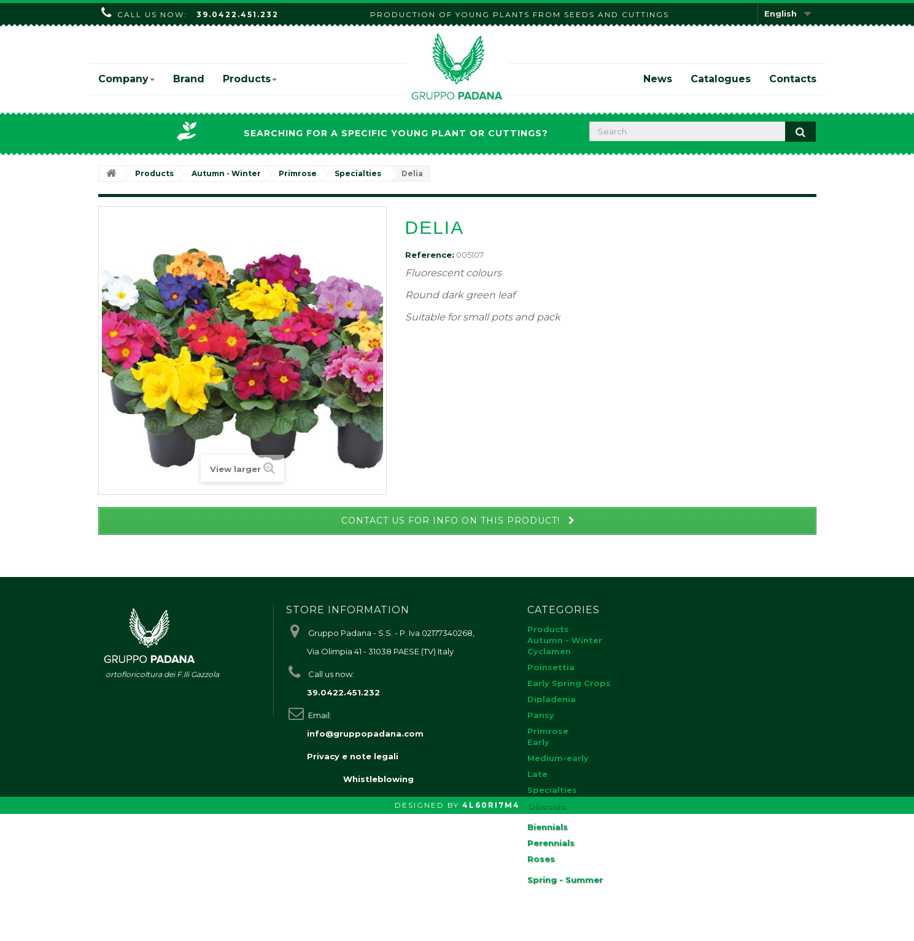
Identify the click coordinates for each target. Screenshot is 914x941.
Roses (541, 859)
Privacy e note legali (352, 756)
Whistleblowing (378, 906)
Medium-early (558, 758)
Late (537, 774)
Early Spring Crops (569, 683)
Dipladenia (551, 699)
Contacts (792, 79)
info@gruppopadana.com (365, 733)
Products (250, 79)
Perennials (551, 843)
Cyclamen (549, 651)
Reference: (429, 255)
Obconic (546, 806)
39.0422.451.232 (237, 14)
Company (126, 79)
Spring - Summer (565, 880)
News (657, 79)
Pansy (540, 715)
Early (538, 742)
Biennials (547, 827)
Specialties (552, 790)
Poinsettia (551, 667)
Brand (188, 79)
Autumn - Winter (564, 640)
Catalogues (721, 79)
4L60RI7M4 (491, 932)
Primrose (547, 731)
